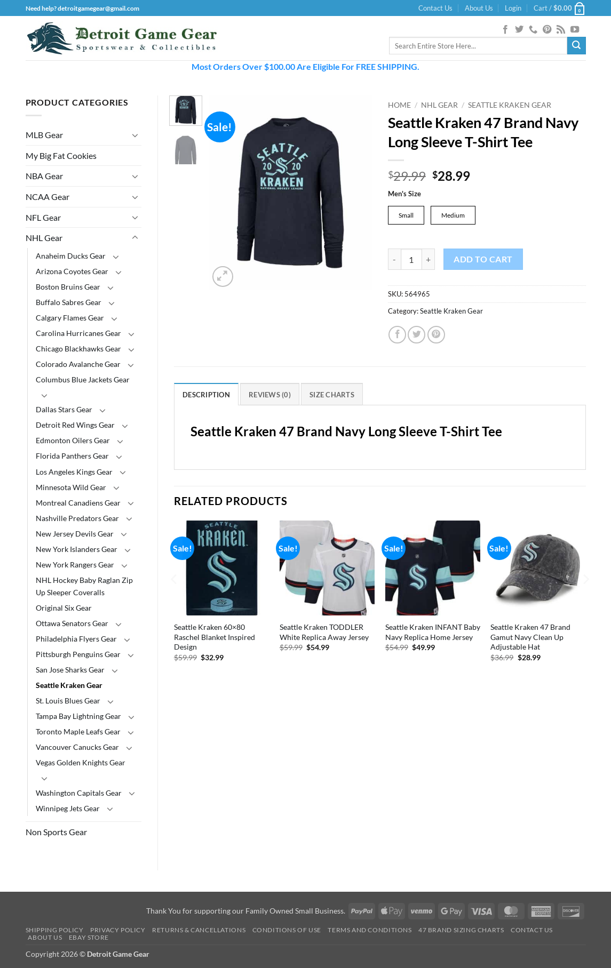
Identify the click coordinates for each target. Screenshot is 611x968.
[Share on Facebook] (397, 335)
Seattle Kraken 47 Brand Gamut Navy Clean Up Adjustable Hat (530, 637)
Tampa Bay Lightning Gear (78, 716)
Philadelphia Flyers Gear (76, 638)
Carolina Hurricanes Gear (78, 333)
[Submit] (576, 46)
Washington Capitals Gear (79, 792)
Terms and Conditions (369, 930)
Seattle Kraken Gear (69, 685)
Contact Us (435, 8)
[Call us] (533, 30)
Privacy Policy (118, 930)
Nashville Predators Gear (77, 518)
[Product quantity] (411, 259)
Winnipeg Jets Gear (68, 808)
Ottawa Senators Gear (72, 623)
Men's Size (404, 194)
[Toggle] (135, 135)
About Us (479, 8)
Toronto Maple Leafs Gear (78, 731)
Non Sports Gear (56, 832)
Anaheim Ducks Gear (71, 255)
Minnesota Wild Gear (71, 487)
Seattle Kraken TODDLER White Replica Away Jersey (324, 632)
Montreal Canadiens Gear (78, 502)
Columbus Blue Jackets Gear (83, 379)
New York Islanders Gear (76, 549)
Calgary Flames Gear (70, 317)
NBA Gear (44, 176)
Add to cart (483, 260)
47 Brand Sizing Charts (461, 930)
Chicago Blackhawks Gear (78, 348)
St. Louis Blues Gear (68, 700)
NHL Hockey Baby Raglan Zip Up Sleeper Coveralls (84, 586)
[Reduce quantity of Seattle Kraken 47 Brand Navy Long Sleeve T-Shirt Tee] (394, 259)
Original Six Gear (64, 607)
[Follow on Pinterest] (547, 30)
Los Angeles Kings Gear (74, 471)
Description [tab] (206, 395)
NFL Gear (43, 217)
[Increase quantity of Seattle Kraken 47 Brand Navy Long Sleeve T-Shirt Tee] (428, 259)
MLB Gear (44, 135)
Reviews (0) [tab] (270, 395)
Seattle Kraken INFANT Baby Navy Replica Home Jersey (432, 632)
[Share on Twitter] (416, 335)
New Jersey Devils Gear (75, 533)
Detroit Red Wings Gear (75, 424)
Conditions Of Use (286, 930)
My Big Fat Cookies (61, 155)
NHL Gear (44, 238)
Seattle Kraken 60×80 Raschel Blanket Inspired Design (214, 637)
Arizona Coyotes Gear (72, 271)
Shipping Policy (55, 930)
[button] (513, 8)
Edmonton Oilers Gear (73, 440)
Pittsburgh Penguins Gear (78, 654)
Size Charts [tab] (332, 395)
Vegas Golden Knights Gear (80, 762)
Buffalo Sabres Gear (68, 302)
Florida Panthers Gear (72, 455)
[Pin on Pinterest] (436, 335)
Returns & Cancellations (198, 930)
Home (399, 105)
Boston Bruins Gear (68, 286)
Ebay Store (89, 937)
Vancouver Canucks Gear (77, 746)
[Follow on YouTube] (574, 30)
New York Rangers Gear (75, 564)
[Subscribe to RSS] (561, 30)
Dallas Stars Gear (64, 409)
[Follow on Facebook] (505, 30)
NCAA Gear (47, 196)
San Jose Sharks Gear (70, 669)
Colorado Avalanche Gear (78, 364)
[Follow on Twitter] (519, 30)
